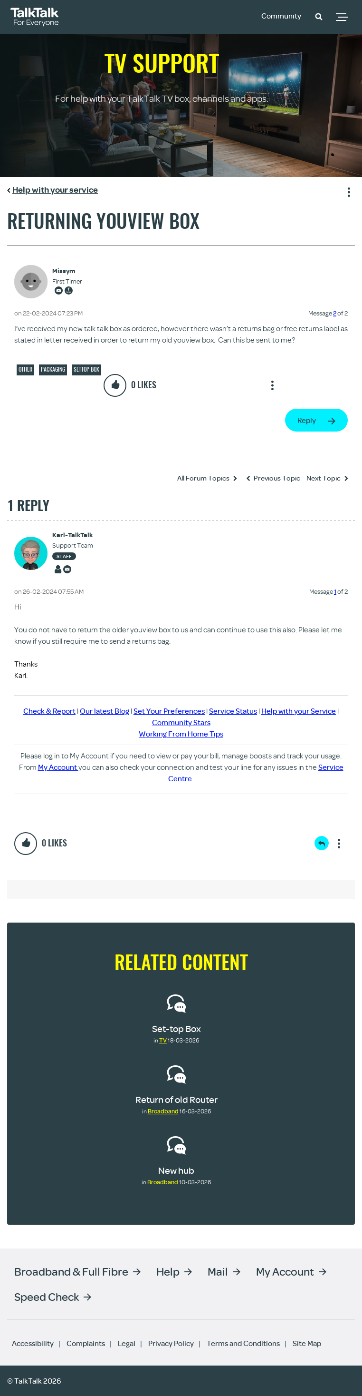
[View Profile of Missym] (67, 271)
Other (25, 369)
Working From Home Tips (181, 733)
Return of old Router (176, 1099)
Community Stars (181, 722)
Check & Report (49, 711)
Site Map (307, 1343)
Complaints (86, 1343)
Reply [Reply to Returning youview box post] (306, 420)
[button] (319, 16)
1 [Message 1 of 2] (335, 591)
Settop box (86, 369)
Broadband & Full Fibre (71, 1271)
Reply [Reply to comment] (321, 843)
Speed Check (46, 1296)
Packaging (53, 369)
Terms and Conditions (243, 1343)
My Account (58, 767)
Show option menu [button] (347, 191)
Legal (126, 1343)
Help (168, 1271)
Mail (218, 1271)
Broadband (163, 1111)
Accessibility (33, 1343)
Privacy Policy (171, 1343)
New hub (176, 1170)
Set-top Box (176, 1028)
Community (281, 15)
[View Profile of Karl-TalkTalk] (72, 535)
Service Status (233, 711)
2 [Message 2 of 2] (334, 313)
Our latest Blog (104, 711)
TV (163, 1040)
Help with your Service (298, 711)
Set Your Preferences (169, 711)
